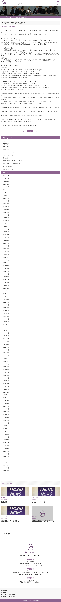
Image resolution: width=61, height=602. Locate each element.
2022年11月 (6, 293)
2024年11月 (6, 226)
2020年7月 (6, 372)
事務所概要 (4, 590)
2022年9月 (6, 299)
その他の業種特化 (8, 166)
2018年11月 (6, 428)
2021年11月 (6, 327)
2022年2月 (6, 319)
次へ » (37, 131)
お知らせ (5, 141)
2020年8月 (6, 369)
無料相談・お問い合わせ (8, 596)
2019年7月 (6, 406)
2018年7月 (6, 440)
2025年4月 (6, 212)
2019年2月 (6, 420)
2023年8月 (6, 268)
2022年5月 (6, 310)
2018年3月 (6, 451)
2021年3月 (6, 350)
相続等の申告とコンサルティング (12, 160)
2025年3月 (6, 215)
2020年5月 (6, 378)
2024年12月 (6, 223)
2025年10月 (6, 195)
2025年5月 (6, 209)
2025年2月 (6, 217)
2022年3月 (6, 316)
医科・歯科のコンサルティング (11, 163)
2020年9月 (6, 366)
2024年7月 (6, 237)
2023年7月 (6, 271)
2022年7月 (6, 305)
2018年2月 (6, 454)
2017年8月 (6, 470)
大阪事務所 (6, 144)
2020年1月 (6, 389)
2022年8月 (6, 302)
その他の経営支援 (8, 169)
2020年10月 (6, 364)
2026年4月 (6, 178)
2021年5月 (6, 344)
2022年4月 (6, 313)
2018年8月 (6, 437)
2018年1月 (6, 456)
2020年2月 (6, 386)
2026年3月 (6, 181)
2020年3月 (6, 383)
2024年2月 (6, 251)
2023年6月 (6, 274)
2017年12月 (6, 459)
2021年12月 (6, 324)
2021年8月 (6, 336)
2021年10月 (6, 330)
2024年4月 (6, 246)
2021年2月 (6, 352)
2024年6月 (6, 240)
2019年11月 (6, 395)
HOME (3, 17)
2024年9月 (6, 232)
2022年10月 (6, 296)
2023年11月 (6, 260)
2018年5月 (6, 445)
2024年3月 (6, 248)
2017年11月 (6, 462)
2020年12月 (6, 358)
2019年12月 (6, 392)
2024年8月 (6, 234)
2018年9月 (6, 434)
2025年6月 (6, 206)
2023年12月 (6, 257)
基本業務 (5, 158)
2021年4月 (6, 347)
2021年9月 (6, 333)
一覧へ (30, 131)
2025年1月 (6, 220)
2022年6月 (6, 307)
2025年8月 (6, 201)
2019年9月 (6, 400)
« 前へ (23, 131)
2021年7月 (6, 338)
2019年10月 (6, 397)
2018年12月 (6, 425)
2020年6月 (6, 375)
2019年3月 (6, 417)
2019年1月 (6, 423)
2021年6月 (6, 341)
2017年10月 (6, 465)
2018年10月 (6, 431)
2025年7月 (6, 203)
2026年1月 (6, 187)
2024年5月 (6, 243)
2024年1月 (6, 254)
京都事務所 (6, 146)
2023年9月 (6, 265)
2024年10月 (6, 229)
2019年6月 (6, 409)
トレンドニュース (8, 155)
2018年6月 (6, 442)
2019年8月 (6, 403)
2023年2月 (6, 285)
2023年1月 (6, 288)
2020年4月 (6, 381)
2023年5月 (6, 277)
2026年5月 (6, 175)
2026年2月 (6, 184)
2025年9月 (6, 198)
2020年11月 (6, 361)
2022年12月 (6, 291)
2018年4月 (6, 448)
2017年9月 (6, 468)
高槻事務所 (9, 17)
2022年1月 (6, 321)
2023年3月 (6, 282)
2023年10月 (6, 262)
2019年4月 (6, 414)
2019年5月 (6, 411)
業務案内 (3, 592)
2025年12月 (6, 189)
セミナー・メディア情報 (10, 152)
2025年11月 (6, 192)
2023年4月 (6, 279)
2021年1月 (6, 355)
